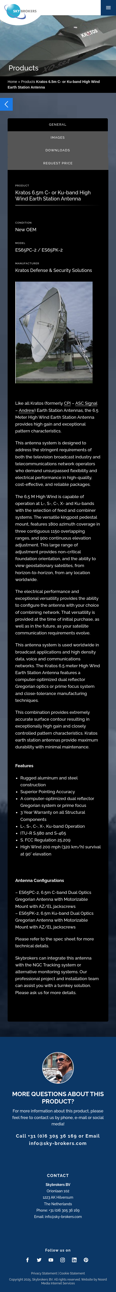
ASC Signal (86, 403)
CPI (67, 403)
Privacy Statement (44, 1273)
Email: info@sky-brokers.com (58, 1217)
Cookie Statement (72, 1273)
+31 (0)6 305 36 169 (52, 1136)
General (57, 124)
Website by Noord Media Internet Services (74, 1281)
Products (28, 82)
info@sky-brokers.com (58, 1143)
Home (12, 82)
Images (58, 137)
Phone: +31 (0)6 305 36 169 (57, 1210)
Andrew (27, 410)
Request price (58, 163)
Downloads (58, 150)
